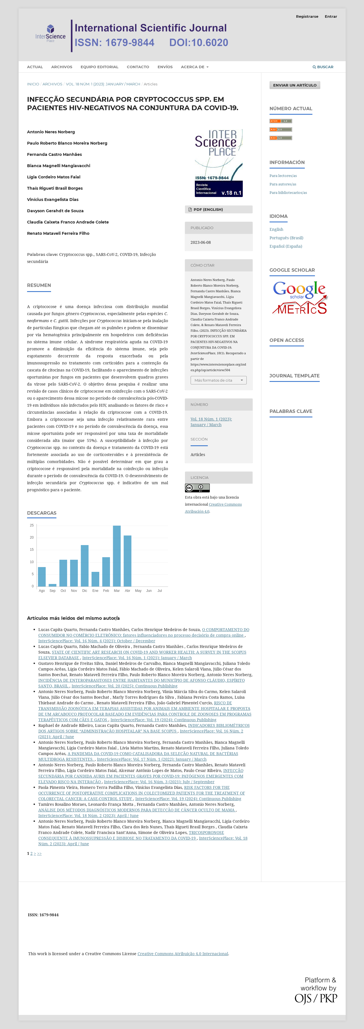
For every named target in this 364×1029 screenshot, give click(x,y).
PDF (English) (208, 209)
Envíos (165, 67)
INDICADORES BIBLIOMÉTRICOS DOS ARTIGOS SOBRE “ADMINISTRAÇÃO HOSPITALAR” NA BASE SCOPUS (144, 728)
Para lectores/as (283, 175)
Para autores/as (283, 184)
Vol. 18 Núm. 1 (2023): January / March (103, 84)
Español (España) (286, 246)
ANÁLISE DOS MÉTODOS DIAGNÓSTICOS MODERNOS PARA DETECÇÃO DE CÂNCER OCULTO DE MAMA (137, 810)
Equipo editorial (99, 67)
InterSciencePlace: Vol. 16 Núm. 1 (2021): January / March (137, 657)
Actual (35, 67)
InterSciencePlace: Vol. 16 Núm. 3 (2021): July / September (159, 781)
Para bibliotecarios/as (288, 192)
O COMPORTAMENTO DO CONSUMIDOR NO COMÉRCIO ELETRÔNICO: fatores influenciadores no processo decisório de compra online (143, 632)
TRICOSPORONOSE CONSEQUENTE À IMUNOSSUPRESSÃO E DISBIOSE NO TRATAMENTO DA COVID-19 (131, 835)
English (276, 229)
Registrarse (307, 16)
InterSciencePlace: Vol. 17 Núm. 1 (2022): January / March (152, 759)
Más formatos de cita (213, 380)
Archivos (61, 67)
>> (39, 853)
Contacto (138, 67)
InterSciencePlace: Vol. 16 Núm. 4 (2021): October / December (96, 640)
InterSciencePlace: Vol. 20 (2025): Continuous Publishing (125, 686)
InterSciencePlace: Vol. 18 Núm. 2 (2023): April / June (88, 815)
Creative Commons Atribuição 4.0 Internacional (183, 953)
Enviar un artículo (295, 85)
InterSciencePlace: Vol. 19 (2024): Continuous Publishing (164, 719)
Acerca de (193, 67)
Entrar (331, 16)
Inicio (33, 84)
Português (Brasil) (286, 237)
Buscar (323, 67)
